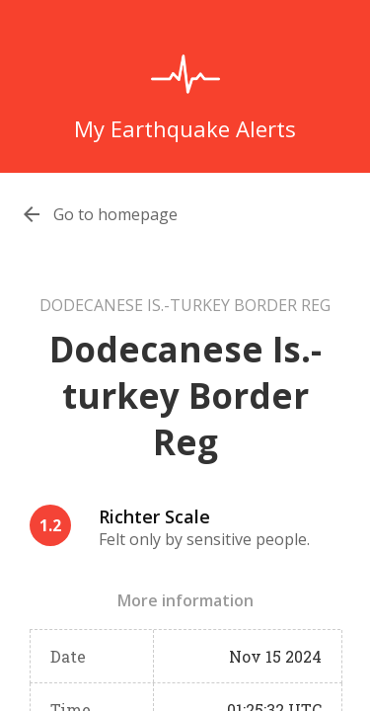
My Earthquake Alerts (185, 128)
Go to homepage (115, 214)
